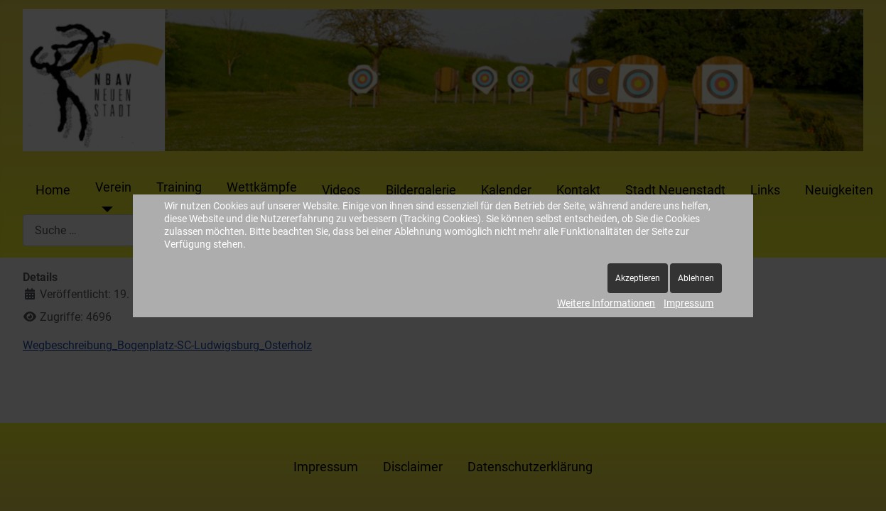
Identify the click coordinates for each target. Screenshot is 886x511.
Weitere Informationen (606, 303)
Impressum (688, 303)
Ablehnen (696, 278)
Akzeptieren (637, 278)
